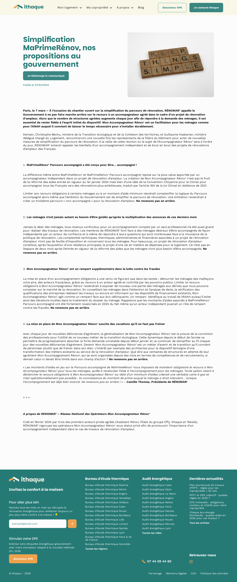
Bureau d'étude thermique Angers (106, 493)
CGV (193, 573)
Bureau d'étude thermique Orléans (106, 502)
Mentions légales (176, 573)
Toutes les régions (96, 548)
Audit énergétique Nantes (158, 510)
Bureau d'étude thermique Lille (104, 519)
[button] (69, 7)
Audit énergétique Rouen (157, 519)
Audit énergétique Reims (157, 502)
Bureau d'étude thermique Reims (105, 489)
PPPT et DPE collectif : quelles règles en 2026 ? (208, 496)
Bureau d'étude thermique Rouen (106, 510)
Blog (141, 7)
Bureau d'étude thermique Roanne (106, 485)
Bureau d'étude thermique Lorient (106, 523)
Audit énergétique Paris (156, 506)
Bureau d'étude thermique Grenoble (107, 544)
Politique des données (214, 573)
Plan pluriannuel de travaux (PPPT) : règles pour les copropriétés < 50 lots (206, 488)
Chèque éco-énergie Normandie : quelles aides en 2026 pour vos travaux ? (207, 515)
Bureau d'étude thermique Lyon (105, 532)
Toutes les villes (152, 532)
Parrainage (155, 573)
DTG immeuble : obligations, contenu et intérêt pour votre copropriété (207, 505)
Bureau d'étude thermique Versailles (108, 498)
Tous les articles (199, 522)
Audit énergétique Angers (157, 498)
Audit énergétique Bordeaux (159, 515)
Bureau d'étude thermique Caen (105, 506)
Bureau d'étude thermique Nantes (106, 528)
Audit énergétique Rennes (158, 523)
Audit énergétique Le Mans (159, 493)
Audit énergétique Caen (157, 485)
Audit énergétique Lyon (156, 528)
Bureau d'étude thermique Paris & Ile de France (108, 538)
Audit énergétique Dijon (157, 489)
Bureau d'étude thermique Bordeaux (108, 515)
